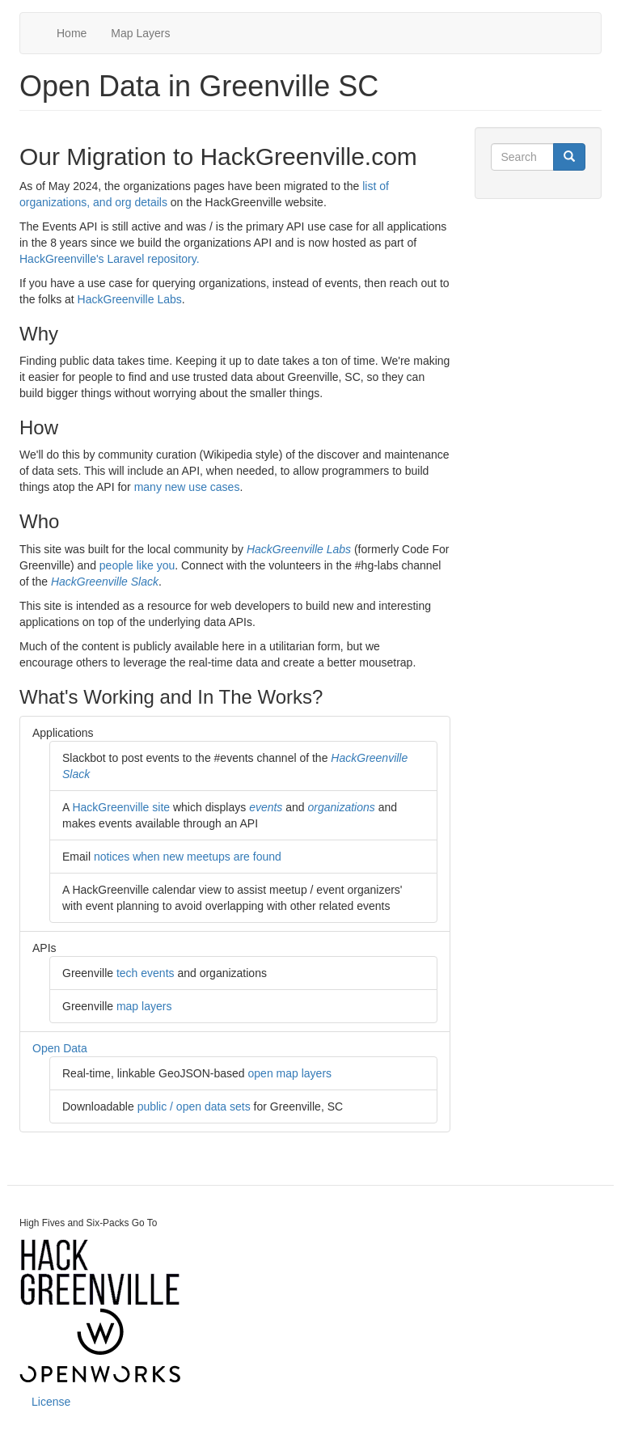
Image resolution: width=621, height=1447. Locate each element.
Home (72, 33)
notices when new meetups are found (187, 856)
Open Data (59, 1048)
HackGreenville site (121, 807)
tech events (145, 973)
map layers (143, 1006)
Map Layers (140, 33)
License (51, 1401)
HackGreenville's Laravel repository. (109, 258)
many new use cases (187, 486)
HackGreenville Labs (130, 299)
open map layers (290, 1073)
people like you (137, 565)
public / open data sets (194, 1106)
